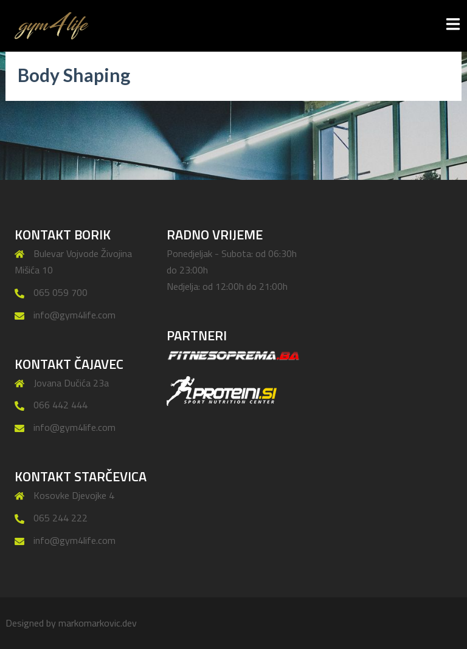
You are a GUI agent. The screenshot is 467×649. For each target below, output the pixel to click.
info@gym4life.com (74, 314)
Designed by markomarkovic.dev (71, 623)
